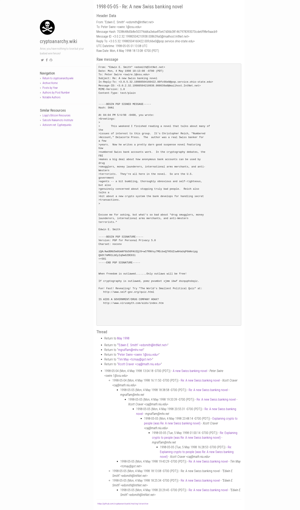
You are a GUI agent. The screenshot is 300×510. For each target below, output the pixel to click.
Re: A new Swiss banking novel (200, 380)
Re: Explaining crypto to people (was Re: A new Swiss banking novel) (197, 452)
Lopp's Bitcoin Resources (56, 115)
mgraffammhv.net (130, 350)
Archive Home (50, 83)
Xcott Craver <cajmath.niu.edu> (139, 364)
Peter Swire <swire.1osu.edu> (138, 354)
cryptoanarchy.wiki (58, 41)
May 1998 (123, 338)
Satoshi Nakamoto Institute (57, 120)
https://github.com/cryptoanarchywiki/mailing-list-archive (122, 503)
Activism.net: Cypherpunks (56, 125)
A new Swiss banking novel (190, 371)
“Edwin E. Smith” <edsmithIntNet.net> (142, 345)
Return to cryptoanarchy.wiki (57, 78)
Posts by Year (50, 87)
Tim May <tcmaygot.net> (135, 359)
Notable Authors (51, 97)
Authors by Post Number (56, 92)
